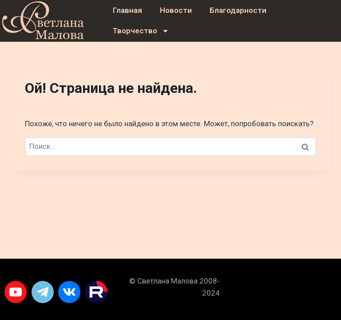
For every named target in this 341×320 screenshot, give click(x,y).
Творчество (141, 31)
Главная (127, 10)
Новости (176, 10)
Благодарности (238, 10)
